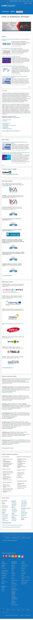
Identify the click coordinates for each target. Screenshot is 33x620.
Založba (20, 1)
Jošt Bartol (4, 510)
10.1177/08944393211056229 (13, 443)
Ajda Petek (14, 505)
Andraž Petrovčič (13, 507)
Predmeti (13, 575)
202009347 (10, 428)
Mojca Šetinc (14, 519)
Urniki (12, 570)
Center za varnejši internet (24, 111)
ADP (32, 1)
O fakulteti (23, 563)
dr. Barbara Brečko (12, 116)
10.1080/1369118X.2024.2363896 (14, 408)
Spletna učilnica (5, 11)
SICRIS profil (5, 126)
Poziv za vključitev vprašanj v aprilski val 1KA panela (12, 48)
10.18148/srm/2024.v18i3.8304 (10, 391)
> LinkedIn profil (5, 127)
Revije (24, 1)
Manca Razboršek (14, 517)
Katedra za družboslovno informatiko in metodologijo (12, 525)
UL (7, 2)
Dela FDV (28, 1)
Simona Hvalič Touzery (5, 519)
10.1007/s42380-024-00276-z (19, 399)
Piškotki (21, 615)
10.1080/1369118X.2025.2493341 (23, 382)
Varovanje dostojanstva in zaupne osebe (14, 597)
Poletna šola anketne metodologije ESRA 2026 (11, 56)
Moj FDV (12, 11)
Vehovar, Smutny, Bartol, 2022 (9, 97)
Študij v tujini (4, 568)
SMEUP (3, 583)
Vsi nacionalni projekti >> (7, 275)
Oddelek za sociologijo (25, 537)
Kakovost (11, 1)
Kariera (3, 589)
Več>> (3, 266)
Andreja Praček (15, 510)
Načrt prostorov (14, 580)
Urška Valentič (24, 503)
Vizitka (22, 575)
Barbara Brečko (3, 503)
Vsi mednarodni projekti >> (8, 367)
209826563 (10, 418)
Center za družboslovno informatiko (10, 540)
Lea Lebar (23, 511)
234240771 (10, 383)
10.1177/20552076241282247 (9, 417)
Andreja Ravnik (15, 515)
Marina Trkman (24, 513)
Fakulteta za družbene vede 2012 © (11, 615)
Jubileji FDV (23, 573)
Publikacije (4, 575)
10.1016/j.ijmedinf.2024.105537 (10, 427)
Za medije (13, 586)
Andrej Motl (14, 503)
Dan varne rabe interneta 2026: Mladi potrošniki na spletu (13, 66)
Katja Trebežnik (24, 502)
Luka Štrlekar (23, 500)
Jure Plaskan (14, 509)
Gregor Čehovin (5, 514)
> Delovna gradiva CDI (6, 119)
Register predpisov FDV (25, 580)
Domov (3, 538)
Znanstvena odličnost (25, 577)
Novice (4, 36)
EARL (3, 580)
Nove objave (5, 139)
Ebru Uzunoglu (24, 517)
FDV (8, 1)
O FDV (22, 561)
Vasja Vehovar (5, 507)
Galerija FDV (23, 583)
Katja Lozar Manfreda (14, 501)
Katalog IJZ (23, 568)
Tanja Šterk (14, 520)
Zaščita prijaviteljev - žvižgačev (13, 602)
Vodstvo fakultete (24, 565)
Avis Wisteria (23, 506)
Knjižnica (16, 1)
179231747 (10, 436)
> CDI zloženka (5, 124)
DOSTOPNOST (19, 11)
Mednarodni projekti (7, 281)
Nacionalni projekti (7, 181)
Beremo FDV (4, 581)
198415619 (10, 409)
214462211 (10, 400)
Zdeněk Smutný (24, 512)
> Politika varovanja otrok (7, 128)
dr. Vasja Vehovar (16, 117)
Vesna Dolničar (5, 515)
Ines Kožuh (23, 509)
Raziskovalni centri (15, 537)
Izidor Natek (14, 504)
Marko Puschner (13, 514)
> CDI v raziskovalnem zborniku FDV (9, 125)
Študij (3, 561)
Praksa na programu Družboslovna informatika (11, 527)
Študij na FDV (4, 563)
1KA (6, 114)
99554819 (10, 444)
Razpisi (22, 570)
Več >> (3, 165)
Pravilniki (13, 578)
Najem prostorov (24, 582)
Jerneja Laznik (5, 520)
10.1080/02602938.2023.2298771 (19, 435)
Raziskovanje (7, 537)
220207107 (10, 392)
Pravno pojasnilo (14, 604)
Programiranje (27, 615)
